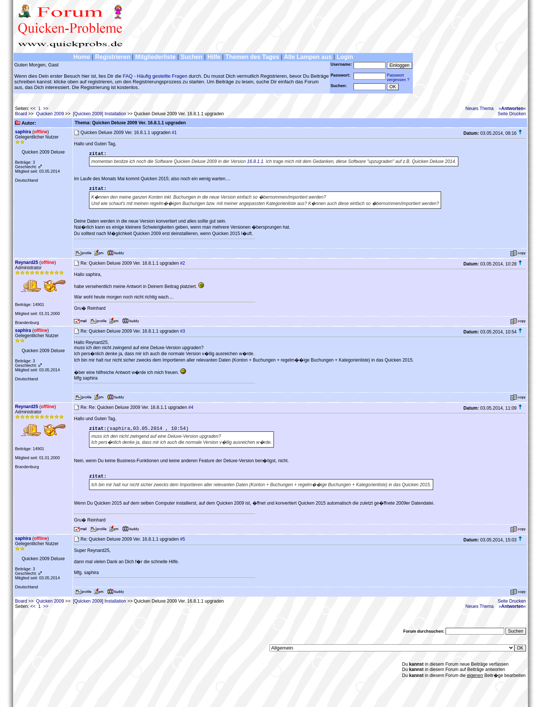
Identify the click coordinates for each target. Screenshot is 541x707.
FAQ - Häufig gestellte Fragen (155, 76)
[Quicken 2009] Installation (99, 113)
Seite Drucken (512, 113)
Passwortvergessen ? (398, 77)
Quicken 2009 (50, 113)
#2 (182, 263)
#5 (182, 539)
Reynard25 (26, 262)
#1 (174, 132)
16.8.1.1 (255, 161)
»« (512, 108)
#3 (182, 331)
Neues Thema (479, 108)
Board (21, 113)
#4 (190, 407)
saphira (23, 131)
